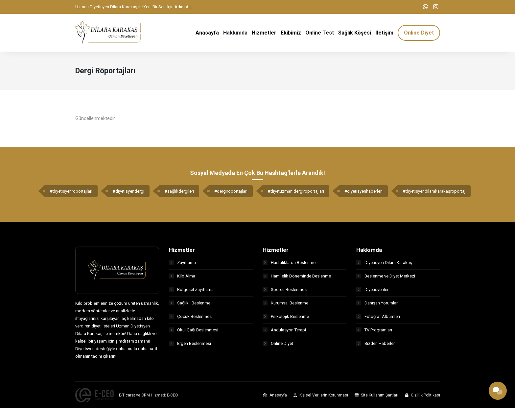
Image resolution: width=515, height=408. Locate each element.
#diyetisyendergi (128, 191)
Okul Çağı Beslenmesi (193, 329)
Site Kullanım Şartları (376, 395)
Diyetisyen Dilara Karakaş (384, 262)
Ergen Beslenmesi (190, 343)
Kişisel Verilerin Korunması (320, 395)
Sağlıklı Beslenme (189, 302)
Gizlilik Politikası (422, 395)
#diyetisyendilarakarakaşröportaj (434, 191)
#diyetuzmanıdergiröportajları (296, 191)
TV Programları (374, 329)
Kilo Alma (182, 276)
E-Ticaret (127, 395)
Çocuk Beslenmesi (191, 316)
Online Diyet (278, 343)
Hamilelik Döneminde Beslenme (297, 276)
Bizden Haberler (375, 343)
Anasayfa (275, 395)
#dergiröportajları (230, 191)
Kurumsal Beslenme (285, 302)
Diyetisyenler (372, 289)
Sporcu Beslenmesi (285, 289)
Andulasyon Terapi (284, 329)
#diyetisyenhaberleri (363, 191)
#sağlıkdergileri (179, 191)
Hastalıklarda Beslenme (289, 262)
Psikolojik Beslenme (286, 316)
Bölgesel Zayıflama (191, 289)
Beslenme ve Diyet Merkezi (385, 276)
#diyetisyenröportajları (71, 191)
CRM (145, 395)
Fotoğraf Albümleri (378, 316)
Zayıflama (182, 262)
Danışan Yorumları (377, 302)
